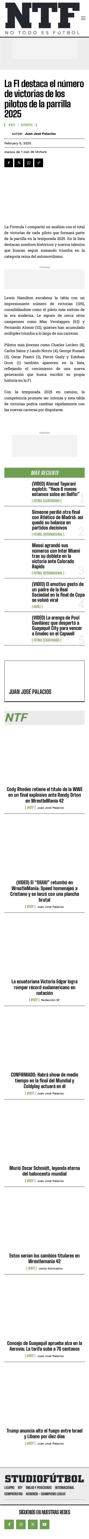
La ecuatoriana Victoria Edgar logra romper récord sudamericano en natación (44, 987)
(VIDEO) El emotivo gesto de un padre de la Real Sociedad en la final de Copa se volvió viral (58, 592)
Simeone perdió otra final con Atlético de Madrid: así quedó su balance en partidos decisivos (57, 520)
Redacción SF (50, 1000)
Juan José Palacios (40, 134)
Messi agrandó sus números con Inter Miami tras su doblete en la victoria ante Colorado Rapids (56, 555)
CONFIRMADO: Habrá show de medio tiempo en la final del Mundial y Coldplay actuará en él (44, 1080)
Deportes (26, 125)
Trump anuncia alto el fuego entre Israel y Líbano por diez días (44, 1433)
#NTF (11, 125)
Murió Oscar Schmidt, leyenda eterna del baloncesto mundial (44, 1171)
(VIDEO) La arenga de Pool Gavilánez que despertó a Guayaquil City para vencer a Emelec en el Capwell (57, 625)
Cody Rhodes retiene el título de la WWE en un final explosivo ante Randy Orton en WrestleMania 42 (44, 795)
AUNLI (37, 606)
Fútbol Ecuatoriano (47, 501)
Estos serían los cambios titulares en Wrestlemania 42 (44, 1258)
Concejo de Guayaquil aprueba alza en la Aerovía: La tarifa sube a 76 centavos (44, 1346)
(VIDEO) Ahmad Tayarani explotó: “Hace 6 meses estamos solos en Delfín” (56, 489)
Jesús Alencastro (51, 1268)
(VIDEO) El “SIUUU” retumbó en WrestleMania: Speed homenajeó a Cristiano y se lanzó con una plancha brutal (44, 891)
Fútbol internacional (48, 534)
